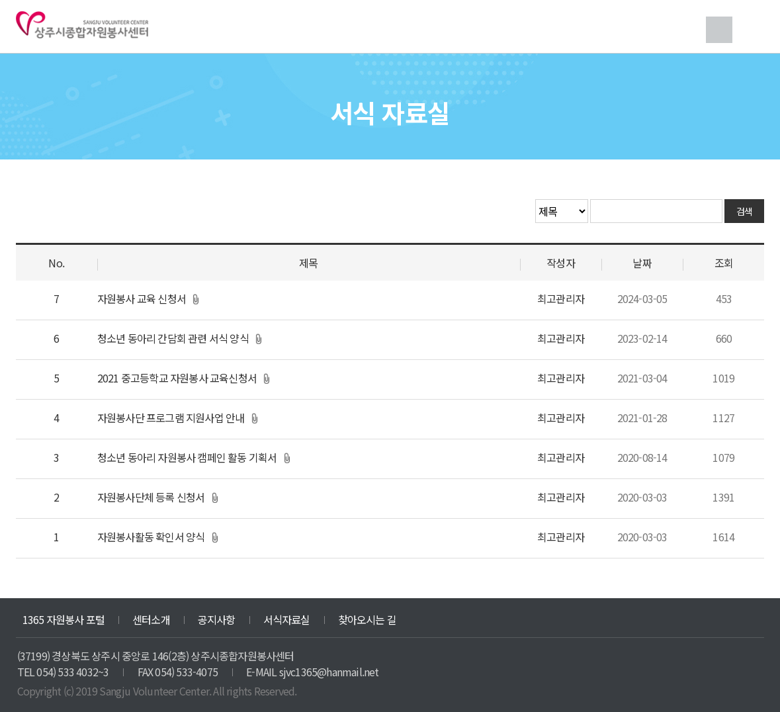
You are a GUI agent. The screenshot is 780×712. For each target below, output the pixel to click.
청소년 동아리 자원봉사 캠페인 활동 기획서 (187, 457)
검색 (719, 30)
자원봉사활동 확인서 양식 (151, 537)
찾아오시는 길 (367, 619)
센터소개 (151, 619)
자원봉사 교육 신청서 (141, 298)
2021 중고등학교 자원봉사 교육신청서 (177, 378)
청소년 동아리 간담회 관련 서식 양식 (173, 338)
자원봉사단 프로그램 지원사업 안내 (171, 417)
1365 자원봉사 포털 (63, 619)
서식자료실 (286, 619)
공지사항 (217, 619)
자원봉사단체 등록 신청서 (151, 497)
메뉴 (751, 30)
